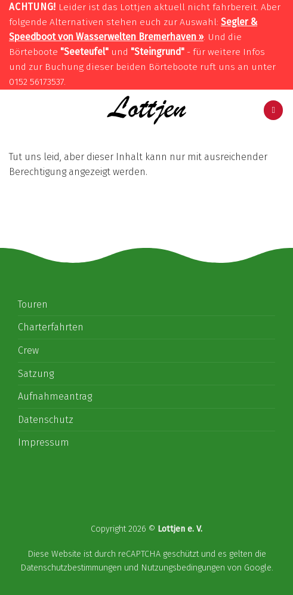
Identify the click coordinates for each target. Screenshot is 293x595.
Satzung (36, 373)
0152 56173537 (36, 81)
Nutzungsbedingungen (183, 568)
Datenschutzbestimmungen (71, 568)
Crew (28, 350)
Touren (33, 304)
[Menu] (273, 110)
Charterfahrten (51, 327)
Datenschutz (45, 419)
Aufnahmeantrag (55, 396)
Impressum (43, 442)
